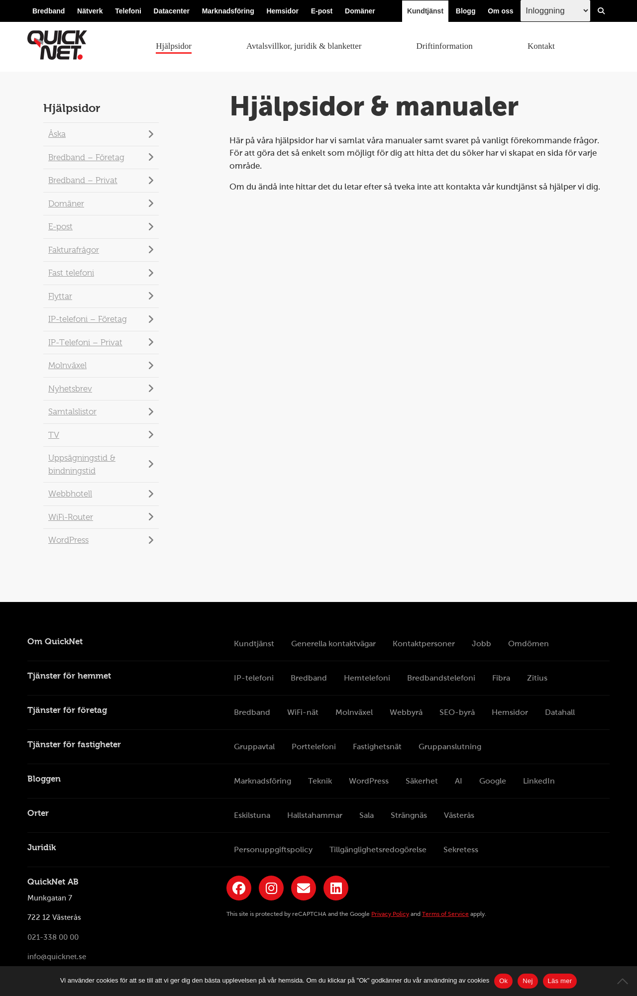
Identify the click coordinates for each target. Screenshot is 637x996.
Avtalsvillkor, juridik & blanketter (303, 46)
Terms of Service (445, 913)
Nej (527, 981)
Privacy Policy (390, 913)
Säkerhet (422, 781)
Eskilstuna (252, 815)
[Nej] (625, 981)
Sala (366, 815)
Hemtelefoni (367, 678)
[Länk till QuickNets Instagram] (271, 888)
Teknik (320, 781)
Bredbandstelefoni (441, 678)
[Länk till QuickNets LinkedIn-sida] (335, 888)
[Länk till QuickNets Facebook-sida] (238, 888)
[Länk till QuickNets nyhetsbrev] (303, 888)
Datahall (560, 712)
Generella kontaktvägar (333, 643)
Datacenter (172, 11)
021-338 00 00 (53, 937)
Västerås (459, 815)
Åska (57, 134)
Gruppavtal (254, 746)
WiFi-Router (70, 517)
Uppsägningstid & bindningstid (81, 464)
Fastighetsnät (377, 746)
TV (53, 435)
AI (458, 781)
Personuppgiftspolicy (273, 849)
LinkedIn (539, 781)
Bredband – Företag (86, 157)
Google (492, 781)
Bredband (48, 11)
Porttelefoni (314, 746)
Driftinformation (445, 46)
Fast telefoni (71, 273)
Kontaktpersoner (424, 643)
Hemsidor (282, 11)
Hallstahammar (314, 815)
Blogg (466, 11)
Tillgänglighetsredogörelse (377, 849)
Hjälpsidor (174, 46)
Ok (503, 981)
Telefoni (128, 11)
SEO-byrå (457, 712)
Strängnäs (409, 815)
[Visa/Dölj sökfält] (601, 11)
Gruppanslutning (450, 746)
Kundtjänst (425, 11)
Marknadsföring (228, 11)
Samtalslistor (72, 411)
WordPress (68, 540)
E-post (322, 11)
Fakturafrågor (73, 250)
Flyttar (60, 296)
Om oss (500, 11)
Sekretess (460, 849)
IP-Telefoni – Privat (85, 342)
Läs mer (560, 981)
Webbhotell (70, 493)
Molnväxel (67, 365)
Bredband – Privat (82, 180)
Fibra (501, 678)
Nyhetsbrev (70, 389)
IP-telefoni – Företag (87, 319)
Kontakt (541, 46)
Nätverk (90, 11)
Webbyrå (406, 712)
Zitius (537, 678)
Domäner (360, 11)
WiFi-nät (302, 712)
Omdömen (528, 643)
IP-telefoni (254, 678)
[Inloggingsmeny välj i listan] (555, 10)
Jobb (481, 643)
